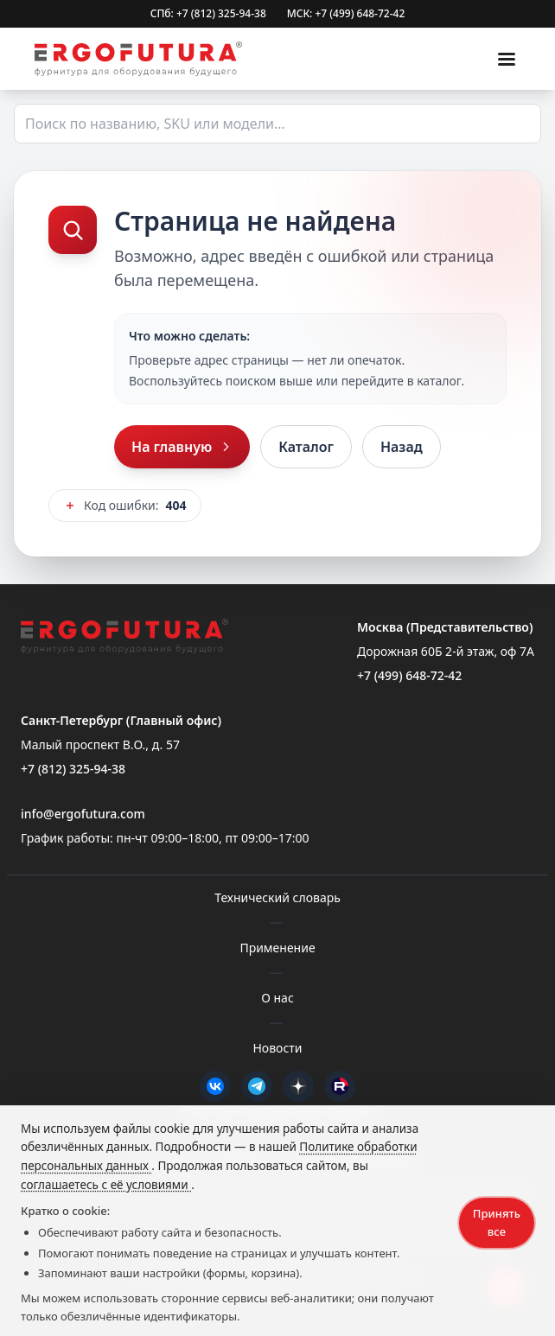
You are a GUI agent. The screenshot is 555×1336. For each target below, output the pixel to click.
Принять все (496, 1222)
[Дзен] (298, 1086)
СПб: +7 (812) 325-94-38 (208, 14)
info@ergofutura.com (83, 813)
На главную (182, 446)
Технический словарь (277, 897)
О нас (277, 997)
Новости (277, 1048)
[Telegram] (256, 1086)
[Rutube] (339, 1086)
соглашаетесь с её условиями (106, 1185)
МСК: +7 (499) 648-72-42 (346, 14)
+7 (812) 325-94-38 (73, 768)
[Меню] (506, 59)
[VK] (215, 1086)
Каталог (306, 446)
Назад (401, 446)
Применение (277, 947)
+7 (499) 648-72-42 (409, 675)
